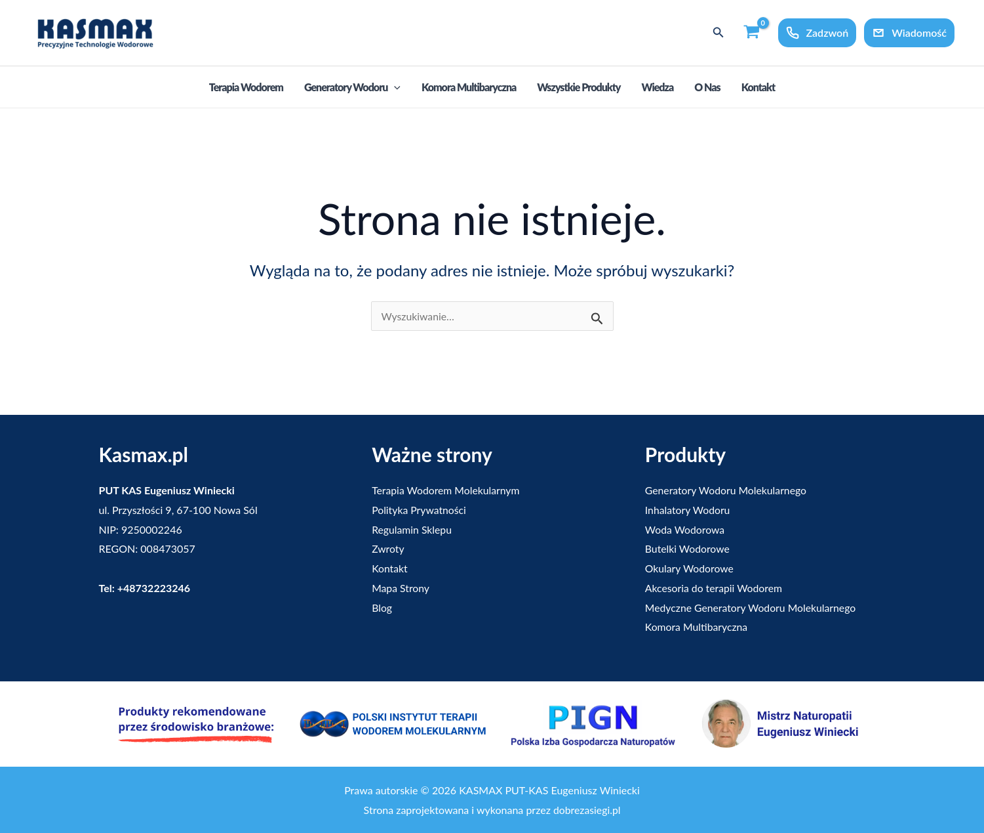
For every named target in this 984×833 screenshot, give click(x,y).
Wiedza (657, 87)
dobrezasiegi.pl (587, 809)
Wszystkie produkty (578, 87)
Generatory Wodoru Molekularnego (727, 490)
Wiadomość (909, 32)
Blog (382, 607)
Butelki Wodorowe (688, 548)
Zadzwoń (817, 32)
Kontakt (758, 87)
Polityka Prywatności (419, 509)
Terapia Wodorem (246, 87)
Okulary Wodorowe (690, 568)
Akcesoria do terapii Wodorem (714, 588)
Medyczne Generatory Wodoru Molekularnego (752, 607)
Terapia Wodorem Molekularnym (447, 490)
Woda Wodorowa (685, 529)
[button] (718, 32)
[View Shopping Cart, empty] (752, 32)
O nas (707, 87)
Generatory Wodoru (352, 87)
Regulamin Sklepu (412, 529)
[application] (394, 87)
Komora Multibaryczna (469, 87)
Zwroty (388, 548)
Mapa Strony (401, 588)
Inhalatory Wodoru (688, 509)
